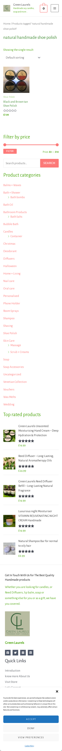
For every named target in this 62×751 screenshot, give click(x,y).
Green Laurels (21, 4)
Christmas (9, 243)
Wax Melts (9, 397)
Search (49, 163)
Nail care (8, 281)
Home (6, 23)
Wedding (8, 404)
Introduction (12, 670)
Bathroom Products (15, 212)
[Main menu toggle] (55, 8)
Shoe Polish (10, 333)
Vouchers (8, 389)
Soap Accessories (13, 367)
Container (16, 236)
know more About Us (17, 676)
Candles (8, 231)
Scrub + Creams (19, 352)
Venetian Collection (15, 381)
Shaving (8, 325)
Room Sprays (11, 310)
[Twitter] (15, 652)
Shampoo (9, 318)
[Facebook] (8, 652)
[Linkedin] (30, 652)
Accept (31, 719)
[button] (57, 691)
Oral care (9, 288)
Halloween (10, 266)
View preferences (31, 737)
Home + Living (12, 273)
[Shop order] (22, 58)
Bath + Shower (11, 192)
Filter (10, 151)
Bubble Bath (10, 224)
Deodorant (10, 251)
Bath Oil (8, 204)
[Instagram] (23, 652)
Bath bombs (17, 197)
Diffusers (9, 258)
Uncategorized (12, 374)
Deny (31, 728)
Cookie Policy (29, 746)
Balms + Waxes (12, 185)
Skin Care (9, 340)
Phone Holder (11, 303)
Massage (15, 345)
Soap (6, 359)
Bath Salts (16, 216)
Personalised (11, 296)
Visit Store (11, 681)
